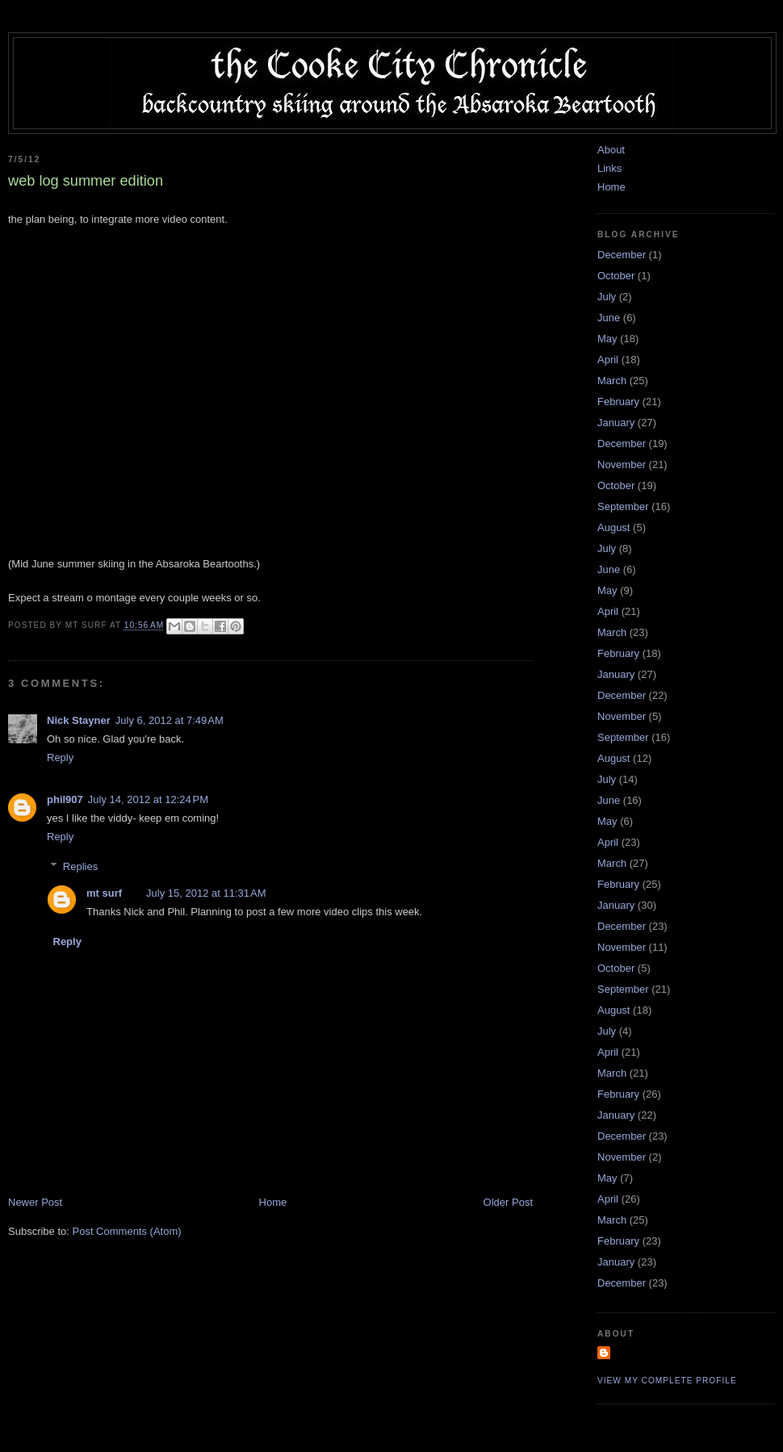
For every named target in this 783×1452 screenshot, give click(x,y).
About (611, 150)
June (608, 318)
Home (273, 1202)
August (613, 527)
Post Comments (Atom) (127, 1231)
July (606, 297)
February (618, 401)
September (623, 506)
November (621, 464)
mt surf (104, 893)
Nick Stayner (79, 720)
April (607, 360)
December (621, 255)
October (615, 276)
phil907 (65, 799)
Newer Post (35, 1202)
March (611, 381)
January (615, 422)
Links (609, 168)
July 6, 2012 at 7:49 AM (169, 720)
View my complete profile (667, 1380)
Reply (60, 757)
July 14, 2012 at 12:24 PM (148, 799)
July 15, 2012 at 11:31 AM (206, 893)
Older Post (508, 1202)
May (607, 339)
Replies (80, 866)
